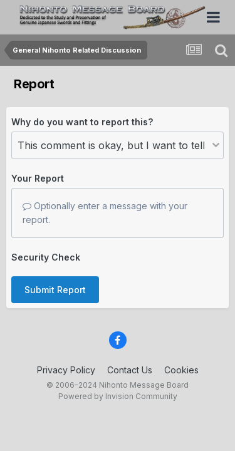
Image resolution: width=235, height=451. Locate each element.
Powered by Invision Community (117, 396)
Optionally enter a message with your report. (105, 212)
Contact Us (129, 370)
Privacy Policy (66, 370)
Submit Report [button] (55, 289)
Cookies (181, 370)
